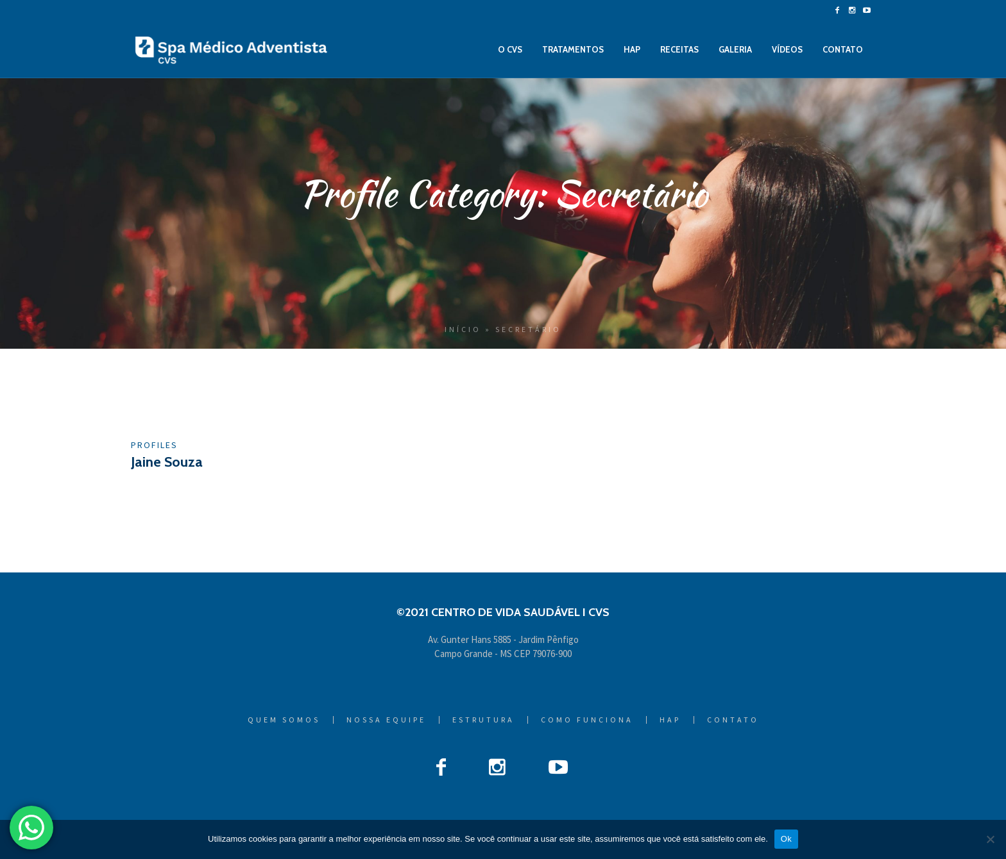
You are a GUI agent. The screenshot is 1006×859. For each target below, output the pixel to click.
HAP (670, 720)
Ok (786, 839)
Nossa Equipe (386, 720)
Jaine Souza (167, 462)
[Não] (990, 839)
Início (463, 329)
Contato (733, 720)
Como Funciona (587, 720)
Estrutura (483, 720)
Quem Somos (284, 720)
